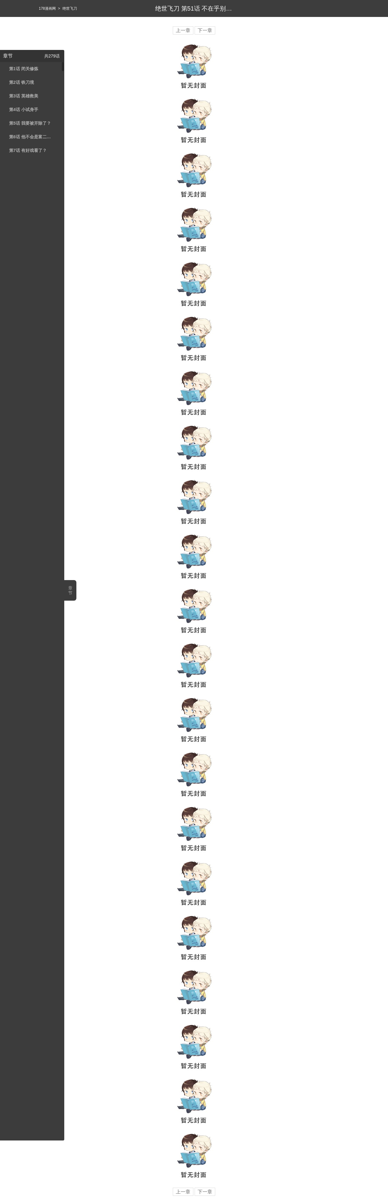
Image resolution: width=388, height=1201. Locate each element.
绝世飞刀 (69, 8)
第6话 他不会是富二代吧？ (31, 136)
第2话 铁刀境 (21, 82)
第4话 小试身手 (23, 109)
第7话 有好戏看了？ (28, 150)
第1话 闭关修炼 (23, 68)
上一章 (183, 30)
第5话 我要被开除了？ (30, 123)
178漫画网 (47, 8)
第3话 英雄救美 (23, 96)
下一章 (205, 30)
